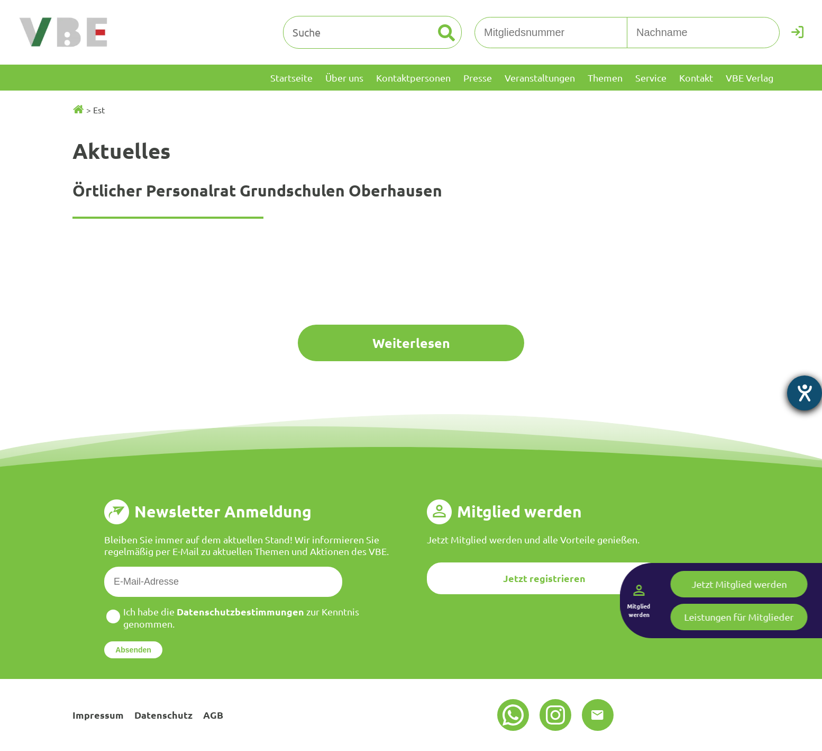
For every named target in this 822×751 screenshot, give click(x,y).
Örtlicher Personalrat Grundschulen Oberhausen (257, 190)
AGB (213, 715)
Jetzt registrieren (544, 578)
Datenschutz (163, 715)
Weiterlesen (411, 342)
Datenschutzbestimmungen (240, 611)
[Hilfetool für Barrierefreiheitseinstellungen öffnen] (804, 392)
